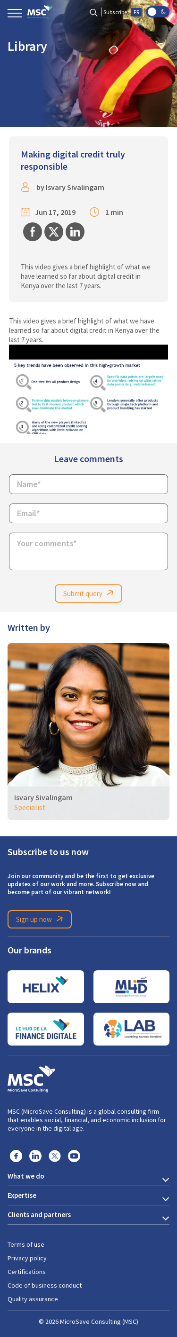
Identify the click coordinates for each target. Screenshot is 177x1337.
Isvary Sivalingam (75, 187)
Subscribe (115, 12)
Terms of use (26, 1244)
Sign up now (41, 919)
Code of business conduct (45, 1285)
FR (136, 12)
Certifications (27, 1271)
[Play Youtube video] (89, 389)
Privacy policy (27, 1258)
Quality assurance (33, 1299)
